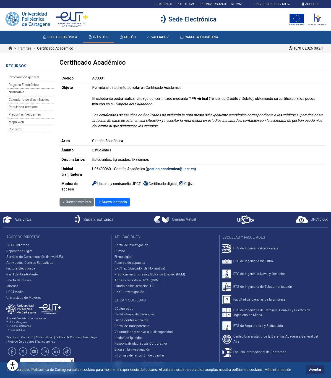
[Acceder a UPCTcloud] (312, 220)
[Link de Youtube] (33, 351)
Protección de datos (21, 341)
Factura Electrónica (20, 268)
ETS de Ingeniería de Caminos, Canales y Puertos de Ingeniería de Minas (271, 312)
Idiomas (12, 286)
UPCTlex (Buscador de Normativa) (140, 268)
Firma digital (123, 257)
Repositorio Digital (19, 251)
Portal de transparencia (132, 326)
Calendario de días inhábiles (29, 100)
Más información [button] (277, 369)
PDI (179, 4)
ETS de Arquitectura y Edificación (258, 326)
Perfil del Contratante (22, 274)
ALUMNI (236, 4)
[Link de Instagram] (44, 351)
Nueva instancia (112, 202)
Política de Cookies (68, 337)
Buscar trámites (77, 202)
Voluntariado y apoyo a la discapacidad (144, 332)
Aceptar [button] (315, 370)
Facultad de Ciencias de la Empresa (259, 299)
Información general (24, 77)
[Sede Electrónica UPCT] (93, 219)
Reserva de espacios (130, 263)
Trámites (25, 48)
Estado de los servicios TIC (134, 286)
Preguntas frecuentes (25, 114)
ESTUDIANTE (163, 4)
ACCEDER (311, 4)
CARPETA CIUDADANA (199, 37)
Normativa (16, 92)
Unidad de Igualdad (129, 338)
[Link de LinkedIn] (55, 351)
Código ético (124, 309)
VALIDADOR (158, 37)
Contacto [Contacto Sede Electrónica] (16, 129)
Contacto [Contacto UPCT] (27, 337)
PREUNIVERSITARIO (212, 4)
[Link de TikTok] (66, 351)
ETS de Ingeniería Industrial (253, 261)
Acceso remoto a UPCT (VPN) (137, 280)
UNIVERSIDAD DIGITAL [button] (271, 4)
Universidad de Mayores (24, 298)
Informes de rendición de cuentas (140, 355)
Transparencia (45, 341)
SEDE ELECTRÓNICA (60, 37)
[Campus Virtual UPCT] (175, 219)
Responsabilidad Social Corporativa (141, 344)
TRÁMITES (98, 37)
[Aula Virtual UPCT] (17, 219)
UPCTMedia (14, 292)
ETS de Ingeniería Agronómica (256, 248)
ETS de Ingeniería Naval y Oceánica (259, 274)
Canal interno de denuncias (135, 314)
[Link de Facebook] (11, 351)
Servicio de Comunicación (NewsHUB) (34, 257)
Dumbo (120, 251)
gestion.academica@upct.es (171, 169)
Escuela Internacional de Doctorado (260, 352)
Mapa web (16, 122)
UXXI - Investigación (129, 292)
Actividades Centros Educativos (29, 263)
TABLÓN (128, 37)
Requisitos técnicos (23, 107)
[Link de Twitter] (22, 351)
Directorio (12, 337)
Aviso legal (90, 337)
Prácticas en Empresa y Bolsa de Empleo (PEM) (150, 274)
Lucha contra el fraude (131, 320)
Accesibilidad (44, 337)
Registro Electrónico (24, 85)
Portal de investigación (131, 245)
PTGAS (190, 4)
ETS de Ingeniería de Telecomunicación (262, 287)
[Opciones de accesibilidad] (12, 365)
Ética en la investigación (132, 350)
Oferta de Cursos (19, 280)
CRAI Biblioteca (17, 245)
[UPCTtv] (246, 219)
